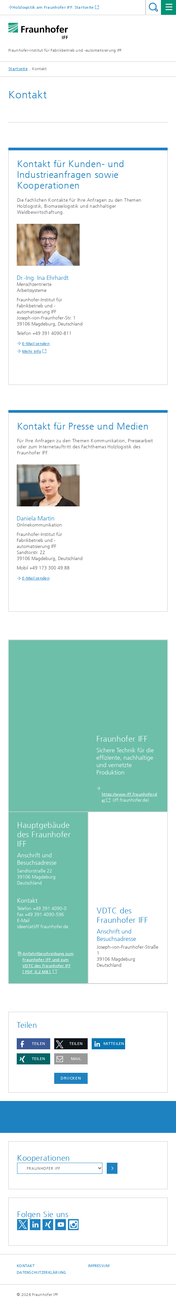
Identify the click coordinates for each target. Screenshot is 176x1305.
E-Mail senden (36, 343)
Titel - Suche (153, 7)
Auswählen (112, 1168)
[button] (33, 1043)
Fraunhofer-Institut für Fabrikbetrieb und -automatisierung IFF (65, 50)
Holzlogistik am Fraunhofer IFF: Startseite (53, 7)
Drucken (71, 1078)
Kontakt (25, 1266)
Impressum (98, 1266)
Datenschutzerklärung (41, 1272)
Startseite (18, 68)
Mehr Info (31, 351)
